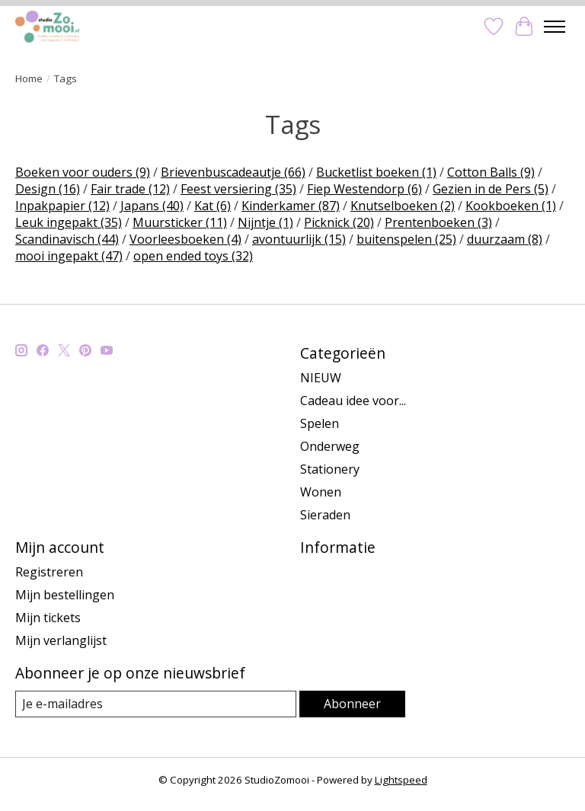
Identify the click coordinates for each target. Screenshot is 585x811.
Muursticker (180, 222)
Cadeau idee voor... (353, 400)
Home (29, 78)
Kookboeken (510, 205)
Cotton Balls (491, 172)
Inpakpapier (62, 205)
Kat (212, 205)
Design (47, 188)
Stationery (330, 469)
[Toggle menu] (554, 26)
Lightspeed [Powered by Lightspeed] (401, 780)
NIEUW (320, 377)
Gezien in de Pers (490, 188)
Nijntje (265, 222)
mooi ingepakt (69, 255)
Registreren (49, 572)
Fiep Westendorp (364, 188)
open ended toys (193, 255)
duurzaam (504, 239)
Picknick (339, 222)
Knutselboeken (402, 205)
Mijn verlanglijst (61, 640)
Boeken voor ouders (82, 172)
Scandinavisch (67, 239)
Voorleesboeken (185, 239)
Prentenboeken (438, 222)
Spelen (319, 423)
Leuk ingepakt (68, 222)
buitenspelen (406, 239)
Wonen (320, 492)
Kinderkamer (290, 205)
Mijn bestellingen (64, 594)
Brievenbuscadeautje (233, 172)
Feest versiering (238, 188)
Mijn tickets (48, 617)
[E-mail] (155, 704)
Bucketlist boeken (376, 172)
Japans (152, 205)
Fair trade (130, 188)
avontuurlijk (299, 239)
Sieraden (325, 514)
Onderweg (330, 446)
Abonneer (352, 703)
